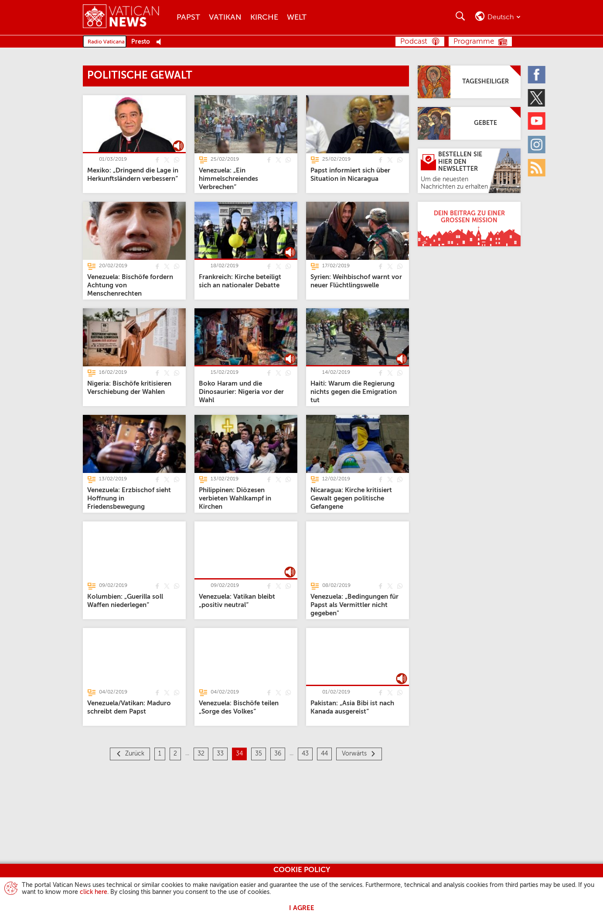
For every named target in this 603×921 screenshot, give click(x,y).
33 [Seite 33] (220, 754)
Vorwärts (354, 754)
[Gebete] (469, 123)
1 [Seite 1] (159, 754)
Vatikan (225, 17)
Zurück (134, 754)
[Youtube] (537, 121)
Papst (188, 17)
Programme (473, 41)
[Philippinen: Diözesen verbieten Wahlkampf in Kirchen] (235, 498)
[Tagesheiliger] (469, 82)
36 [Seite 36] (277, 754)
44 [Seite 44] (324, 754)
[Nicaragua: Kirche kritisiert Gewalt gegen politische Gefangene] (351, 498)
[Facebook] (537, 74)
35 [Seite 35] (258, 754)
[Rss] (537, 167)
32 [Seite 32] (201, 754)
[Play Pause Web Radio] (161, 42)
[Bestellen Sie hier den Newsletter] (469, 170)
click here (93, 892)
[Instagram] (537, 144)
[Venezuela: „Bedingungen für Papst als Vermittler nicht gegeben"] (354, 604)
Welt (297, 17)
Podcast (413, 41)
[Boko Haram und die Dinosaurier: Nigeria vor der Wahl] (241, 391)
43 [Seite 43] (305, 754)
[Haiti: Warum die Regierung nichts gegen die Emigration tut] (353, 391)
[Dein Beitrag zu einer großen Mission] (469, 224)
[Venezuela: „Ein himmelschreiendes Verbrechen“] (228, 178)
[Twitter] (537, 97)
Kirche (264, 17)
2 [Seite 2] (175, 754)
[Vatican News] (127, 17)
